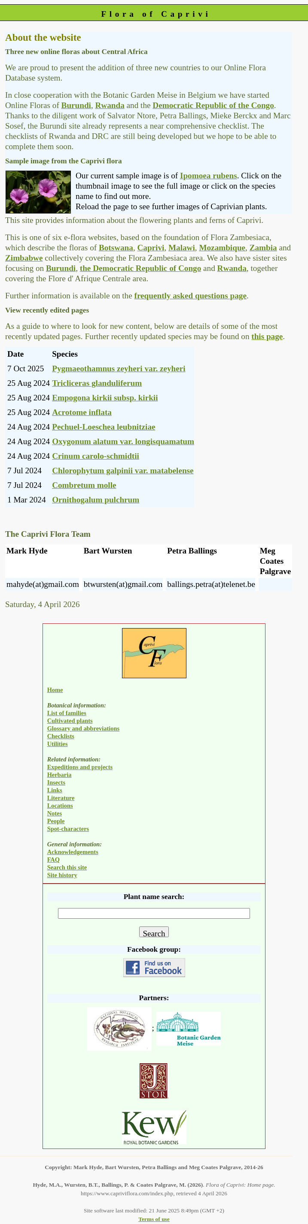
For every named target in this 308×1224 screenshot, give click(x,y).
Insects (56, 782)
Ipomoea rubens (208, 175)
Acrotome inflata (82, 412)
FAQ (53, 859)
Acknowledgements (72, 851)
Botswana (116, 247)
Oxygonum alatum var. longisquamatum (123, 441)
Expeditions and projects (80, 767)
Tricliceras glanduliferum (97, 383)
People (56, 821)
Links (54, 790)
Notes (54, 813)
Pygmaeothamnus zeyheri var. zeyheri (119, 368)
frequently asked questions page (190, 295)
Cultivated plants (70, 720)
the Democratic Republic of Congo (140, 268)
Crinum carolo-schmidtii (95, 455)
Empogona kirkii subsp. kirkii (105, 397)
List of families (66, 713)
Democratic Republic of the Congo (213, 105)
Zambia (263, 247)
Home (55, 689)
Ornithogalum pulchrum (95, 499)
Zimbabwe (24, 257)
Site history (62, 875)
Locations (60, 805)
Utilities (57, 743)
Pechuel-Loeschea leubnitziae (103, 426)
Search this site (67, 867)
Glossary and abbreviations (83, 728)
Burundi (76, 105)
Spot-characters (68, 828)
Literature (61, 797)
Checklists (60, 736)
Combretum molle (84, 485)
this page (267, 336)
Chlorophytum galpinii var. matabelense (122, 470)
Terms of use (154, 1219)
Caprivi (150, 247)
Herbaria (59, 774)
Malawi (181, 247)
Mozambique (222, 247)
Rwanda (110, 105)
